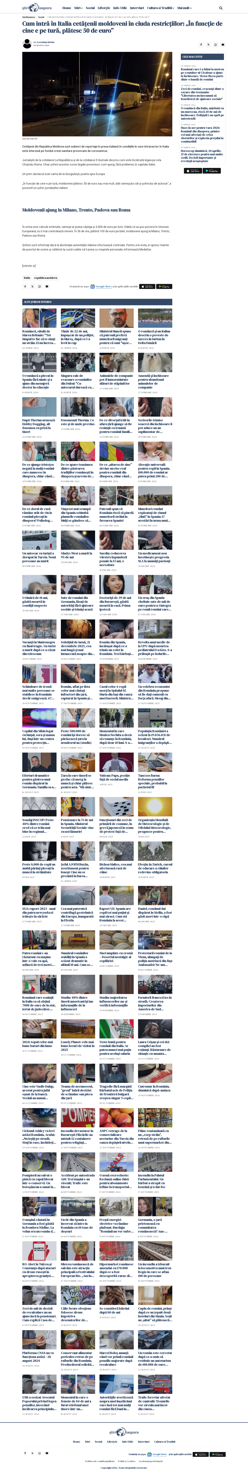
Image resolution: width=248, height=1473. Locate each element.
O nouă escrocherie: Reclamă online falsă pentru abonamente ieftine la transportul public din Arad (114, 1181)
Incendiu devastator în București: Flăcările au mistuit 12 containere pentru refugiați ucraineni (77, 1136)
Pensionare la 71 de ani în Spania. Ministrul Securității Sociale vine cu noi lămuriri (77, 826)
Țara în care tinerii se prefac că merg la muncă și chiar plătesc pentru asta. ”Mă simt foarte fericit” (77, 781)
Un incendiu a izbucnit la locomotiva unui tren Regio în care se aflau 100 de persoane (154, 1270)
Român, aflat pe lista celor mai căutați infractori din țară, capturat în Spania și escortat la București (76, 692)
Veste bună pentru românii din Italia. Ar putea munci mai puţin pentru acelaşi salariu (115, 1048)
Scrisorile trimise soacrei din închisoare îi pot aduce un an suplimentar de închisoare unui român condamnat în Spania (155, 426)
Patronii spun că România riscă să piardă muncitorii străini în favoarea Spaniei (116, 514)
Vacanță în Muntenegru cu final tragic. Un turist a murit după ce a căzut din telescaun (39, 648)
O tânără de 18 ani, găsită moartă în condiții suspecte (35, 601)
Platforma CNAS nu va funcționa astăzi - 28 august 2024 (38, 1357)
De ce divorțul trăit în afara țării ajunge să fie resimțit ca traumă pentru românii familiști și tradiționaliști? (116, 426)
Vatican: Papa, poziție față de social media (114, 777)
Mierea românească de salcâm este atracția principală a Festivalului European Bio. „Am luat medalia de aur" (77, 1270)
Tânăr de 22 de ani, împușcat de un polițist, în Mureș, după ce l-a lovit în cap (77, 337)
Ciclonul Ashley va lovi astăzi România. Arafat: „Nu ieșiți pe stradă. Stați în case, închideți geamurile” (38, 1136)
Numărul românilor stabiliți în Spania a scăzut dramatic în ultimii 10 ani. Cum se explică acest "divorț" (76, 959)
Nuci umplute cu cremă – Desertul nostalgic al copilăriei (116, 957)
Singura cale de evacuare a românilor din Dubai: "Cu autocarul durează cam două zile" (77, 381)
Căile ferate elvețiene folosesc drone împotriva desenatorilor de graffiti (76, 1314)
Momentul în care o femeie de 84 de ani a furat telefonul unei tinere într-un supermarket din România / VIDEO (76, 1403)
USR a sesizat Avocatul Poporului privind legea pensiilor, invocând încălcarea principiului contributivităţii (39, 1403)
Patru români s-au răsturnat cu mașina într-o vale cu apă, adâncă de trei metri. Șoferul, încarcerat (37, 959)
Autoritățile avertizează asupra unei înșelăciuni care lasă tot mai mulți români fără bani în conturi (116, 1403)
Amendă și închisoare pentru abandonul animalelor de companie (153, 381)
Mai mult (184, 8)
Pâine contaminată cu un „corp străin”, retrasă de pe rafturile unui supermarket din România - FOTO (154, 1136)
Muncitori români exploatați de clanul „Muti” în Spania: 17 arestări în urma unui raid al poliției (153, 514)
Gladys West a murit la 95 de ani (76, 555)
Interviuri (137, 8)
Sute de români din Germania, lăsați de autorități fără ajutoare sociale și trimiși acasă (77, 603)
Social (90, 8)
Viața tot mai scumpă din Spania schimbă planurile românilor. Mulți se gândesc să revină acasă (76, 514)
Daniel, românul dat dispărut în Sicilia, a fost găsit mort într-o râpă (155, 912)
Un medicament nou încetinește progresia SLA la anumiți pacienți (154, 557)
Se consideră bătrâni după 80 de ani (114, 1310)
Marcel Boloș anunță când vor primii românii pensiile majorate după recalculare (116, 1359)
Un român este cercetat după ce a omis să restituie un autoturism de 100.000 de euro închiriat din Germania (155, 1359)
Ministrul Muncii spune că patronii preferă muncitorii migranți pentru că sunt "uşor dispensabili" (115, 337)
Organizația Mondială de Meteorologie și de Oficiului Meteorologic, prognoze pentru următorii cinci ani (154, 826)
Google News (104, 286)
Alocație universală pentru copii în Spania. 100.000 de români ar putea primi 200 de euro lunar (154, 470)
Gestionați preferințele (151, 1461)
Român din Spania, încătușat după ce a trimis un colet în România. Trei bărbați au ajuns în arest (115, 648)
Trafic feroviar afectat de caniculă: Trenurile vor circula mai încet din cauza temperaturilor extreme (154, 1403)
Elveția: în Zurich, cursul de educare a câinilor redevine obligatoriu (155, 868)
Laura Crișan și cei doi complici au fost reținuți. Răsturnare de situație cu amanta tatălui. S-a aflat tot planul (154, 1048)
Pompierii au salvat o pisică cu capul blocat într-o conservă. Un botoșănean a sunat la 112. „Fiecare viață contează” (37, 1181)
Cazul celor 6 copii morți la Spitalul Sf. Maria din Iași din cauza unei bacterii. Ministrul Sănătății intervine (115, 692)
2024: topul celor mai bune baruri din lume (37, 1044)
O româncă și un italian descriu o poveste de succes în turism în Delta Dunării (154, 337)
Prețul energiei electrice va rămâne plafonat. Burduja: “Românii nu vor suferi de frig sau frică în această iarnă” (115, 1225)
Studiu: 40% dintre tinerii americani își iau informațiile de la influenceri (77, 1003)
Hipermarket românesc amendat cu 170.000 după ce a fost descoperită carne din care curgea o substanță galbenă (116, 1270)
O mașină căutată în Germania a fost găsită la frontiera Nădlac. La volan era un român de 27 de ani (38, 1225)
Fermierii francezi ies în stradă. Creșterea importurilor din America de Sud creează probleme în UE (155, 1003)
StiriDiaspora (28, 17)
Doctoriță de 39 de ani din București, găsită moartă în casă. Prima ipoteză (115, 603)
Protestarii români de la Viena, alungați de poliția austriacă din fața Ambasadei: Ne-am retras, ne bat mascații (155, 959)
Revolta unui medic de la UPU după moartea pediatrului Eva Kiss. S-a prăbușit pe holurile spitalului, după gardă (155, 648)
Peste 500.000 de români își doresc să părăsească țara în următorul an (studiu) (76, 737)
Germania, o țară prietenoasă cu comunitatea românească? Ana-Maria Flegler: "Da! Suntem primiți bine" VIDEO (153, 1225)
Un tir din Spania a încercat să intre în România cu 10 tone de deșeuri (77, 1225)
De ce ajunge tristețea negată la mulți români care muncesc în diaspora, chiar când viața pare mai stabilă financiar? (38, 470)
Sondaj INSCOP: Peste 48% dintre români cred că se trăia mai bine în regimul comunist (38, 826)
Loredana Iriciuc (46, 42)
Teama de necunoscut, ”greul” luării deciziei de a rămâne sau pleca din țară (77, 1092)
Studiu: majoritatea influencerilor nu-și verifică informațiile (113, 1001)
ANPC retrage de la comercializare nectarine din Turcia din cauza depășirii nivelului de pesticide (116, 1136)
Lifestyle (104, 8)
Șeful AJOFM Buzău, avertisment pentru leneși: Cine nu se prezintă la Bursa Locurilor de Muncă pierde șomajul (75, 870)
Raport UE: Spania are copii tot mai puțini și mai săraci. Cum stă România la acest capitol (115, 914)
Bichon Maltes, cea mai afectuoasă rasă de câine (115, 868)
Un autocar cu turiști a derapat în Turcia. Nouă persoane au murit (39, 557)
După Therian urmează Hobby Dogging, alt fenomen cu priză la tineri (38, 426)
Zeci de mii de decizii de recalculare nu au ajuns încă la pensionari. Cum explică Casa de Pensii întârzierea (39, 1314)
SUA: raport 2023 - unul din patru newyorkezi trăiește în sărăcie (38, 912)
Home (66, 8)
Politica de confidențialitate (100, 1461)
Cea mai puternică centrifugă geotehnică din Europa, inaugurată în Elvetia (77, 914)
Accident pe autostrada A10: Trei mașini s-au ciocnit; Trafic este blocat (78, 1181)
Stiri (77, 8)
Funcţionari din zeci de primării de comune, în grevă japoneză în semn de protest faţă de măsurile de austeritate (116, 826)
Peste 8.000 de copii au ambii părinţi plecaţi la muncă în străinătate (38, 868)
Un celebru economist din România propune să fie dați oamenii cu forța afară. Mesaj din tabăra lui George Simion (154, 692)
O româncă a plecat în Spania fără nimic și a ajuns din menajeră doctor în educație (37, 381)
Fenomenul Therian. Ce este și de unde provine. (78, 422)
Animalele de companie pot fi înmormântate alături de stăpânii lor (116, 379)
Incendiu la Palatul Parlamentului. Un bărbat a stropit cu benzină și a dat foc (151, 1181)
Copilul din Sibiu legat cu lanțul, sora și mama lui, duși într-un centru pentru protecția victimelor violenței (38, 737)
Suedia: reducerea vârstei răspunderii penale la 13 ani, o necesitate (113, 559)
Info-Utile (120, 8)
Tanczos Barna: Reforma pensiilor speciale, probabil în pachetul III (152, 781)
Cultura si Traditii (159, 8)
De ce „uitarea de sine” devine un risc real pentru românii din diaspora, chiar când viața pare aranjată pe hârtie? (115, 470)
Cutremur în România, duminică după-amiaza (154, 1088)
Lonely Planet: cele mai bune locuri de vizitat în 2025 (77, 1046)
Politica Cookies (126, 1461)
